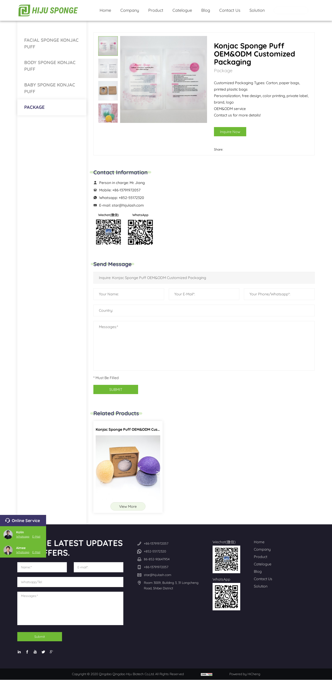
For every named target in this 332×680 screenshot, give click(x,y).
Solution (260, 586)
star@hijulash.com (128, 205)
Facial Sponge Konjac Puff (51, 43)
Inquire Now (237, 131)
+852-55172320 (131, 197)
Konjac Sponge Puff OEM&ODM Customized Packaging (144, 429)
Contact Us (263, 579)
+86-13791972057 (126, 190)
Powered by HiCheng (244, 674)
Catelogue (262, 564)
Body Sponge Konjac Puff (50, 65)
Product (260, 557)
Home (259, 542)
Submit (40, 637)
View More (128, 506)
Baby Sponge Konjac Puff (49, 88)
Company (262, 549)
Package (34, 107)
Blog (258, 571)
